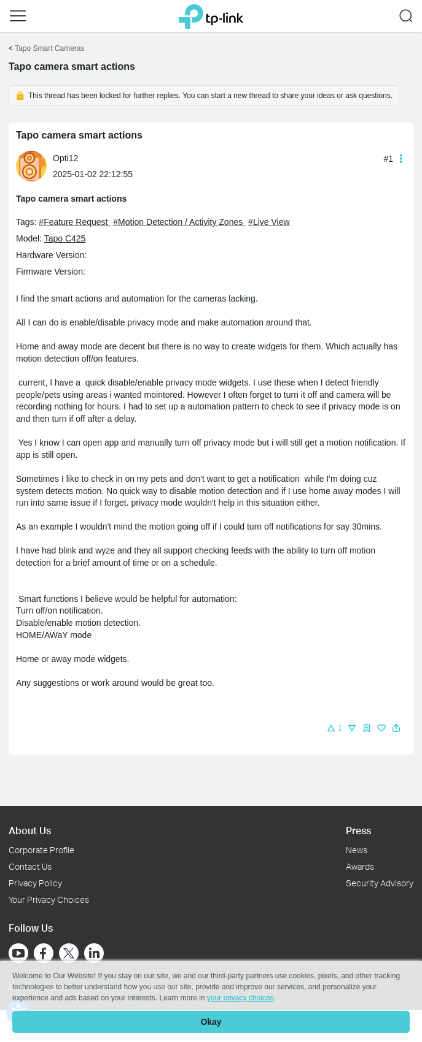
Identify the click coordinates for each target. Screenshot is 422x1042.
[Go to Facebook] (43, 953)
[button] (18, 16)
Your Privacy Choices (49, 899)
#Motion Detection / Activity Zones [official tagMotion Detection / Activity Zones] (179, 222)
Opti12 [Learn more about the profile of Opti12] (65, 158)
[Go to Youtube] (18, 953)
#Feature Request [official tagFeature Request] (74, 222)
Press (358, 830)
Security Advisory (379, 883)
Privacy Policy (35, 883)
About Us (30, 830)
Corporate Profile (41, 850)
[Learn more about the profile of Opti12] (34, 165)
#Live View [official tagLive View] (268, 222)
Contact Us (30, 866)
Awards (360, 866)
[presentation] (31, 166)
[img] (367, 728)
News (356, 850)
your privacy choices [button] (240, 998)
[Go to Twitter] (69, 954)
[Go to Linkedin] (94, 953)
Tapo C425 (65, 238)
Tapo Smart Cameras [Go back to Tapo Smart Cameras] (49, 48)
